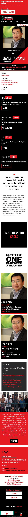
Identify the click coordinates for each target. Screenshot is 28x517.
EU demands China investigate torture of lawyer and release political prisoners (13, 462)
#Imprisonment (19, 376)
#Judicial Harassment (6, 81)
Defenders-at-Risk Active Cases (21, 512)
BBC (3, 148)
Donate (10, 21)
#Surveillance (12, 385)
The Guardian (6, 128)
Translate (24, 25)
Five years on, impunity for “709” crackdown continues (14, 369)
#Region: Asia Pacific (16, 387)
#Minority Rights (5, 75)
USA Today (5, 165)
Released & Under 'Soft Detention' (15, 67)
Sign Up (14, 497)
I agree (4, 12)
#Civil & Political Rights (9, 376)
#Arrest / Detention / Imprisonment (9, 82)
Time (3, 108)
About (17, 21)
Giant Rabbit (19, 506)
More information (5, 9)
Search (23, 21)
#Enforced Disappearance (7, 84)
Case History (14, 65)
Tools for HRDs (4, 21)
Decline (11, 12)
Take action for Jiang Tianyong (7, 69)
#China (3, 90)
